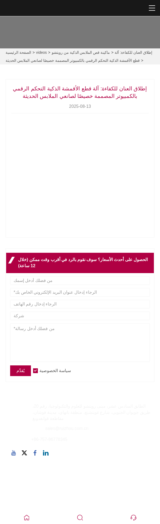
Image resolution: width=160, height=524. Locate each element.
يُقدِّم (21, 370)
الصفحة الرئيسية (18, 52)
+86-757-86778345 (49, 439)
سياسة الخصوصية (55, 370)
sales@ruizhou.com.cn (66, 428)
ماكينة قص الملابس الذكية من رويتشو (81, 52)
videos (41, 52)
